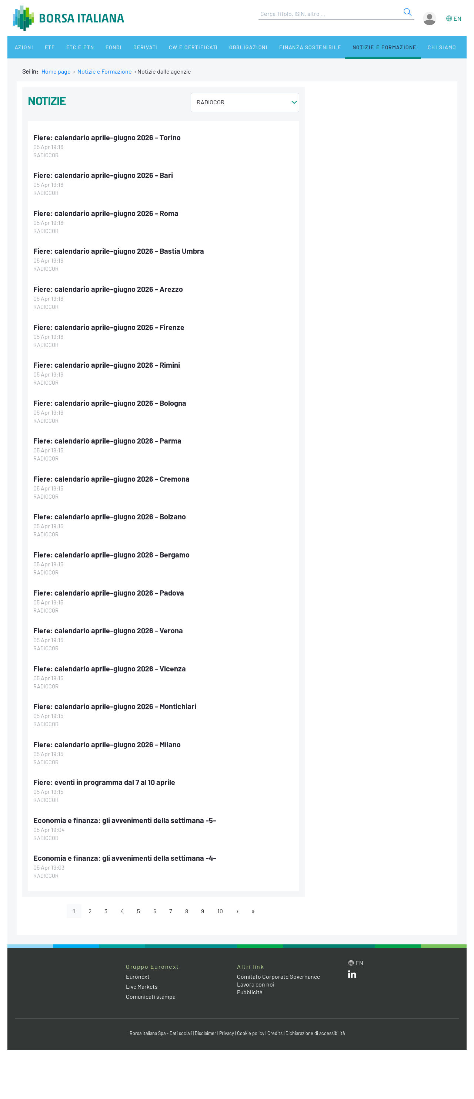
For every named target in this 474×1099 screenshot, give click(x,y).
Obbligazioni (229, 47)
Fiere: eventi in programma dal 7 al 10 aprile (105, 778)
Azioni (21, 47)
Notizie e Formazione (361, 47)
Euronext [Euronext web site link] (138, 971)
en (457, 18)
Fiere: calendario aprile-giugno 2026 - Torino (107, 137)
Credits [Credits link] (276, 1029)
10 (221, 906)
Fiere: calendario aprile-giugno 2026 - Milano (107, 740)
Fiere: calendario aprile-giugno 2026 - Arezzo (108, 288)
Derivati (130, 47)
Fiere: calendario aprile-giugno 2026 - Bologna (110, 401)
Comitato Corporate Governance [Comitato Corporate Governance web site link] (279, 971)
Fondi (101, 47)
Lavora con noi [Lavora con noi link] (256, 979)
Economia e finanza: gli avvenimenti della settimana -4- (125, 853)
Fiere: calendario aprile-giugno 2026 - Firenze (109, 325)
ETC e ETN (71, 47)
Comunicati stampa (151, 992)
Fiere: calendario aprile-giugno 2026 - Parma (107, 438)
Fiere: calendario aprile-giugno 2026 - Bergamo (111, 551)
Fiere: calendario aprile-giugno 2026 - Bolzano (110, 514)
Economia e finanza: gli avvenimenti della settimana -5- (125, 816)
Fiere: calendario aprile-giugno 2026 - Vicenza (110, 665)
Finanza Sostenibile (288, 47)
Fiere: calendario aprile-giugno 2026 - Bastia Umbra (119, 250)
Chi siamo (416, 47)
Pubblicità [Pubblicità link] (250, 987)
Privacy (227, 1029)
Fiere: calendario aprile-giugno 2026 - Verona (108, 627)
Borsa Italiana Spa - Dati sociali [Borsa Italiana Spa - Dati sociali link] (159, 1029)
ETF (43, 47)
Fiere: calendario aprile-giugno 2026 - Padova (109, 589)
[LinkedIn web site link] (352, 971)
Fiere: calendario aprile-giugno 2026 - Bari (103, 175)
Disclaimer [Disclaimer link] (205, 1029)
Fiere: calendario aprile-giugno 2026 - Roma (106, 212)
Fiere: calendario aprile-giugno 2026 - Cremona (111, 476)
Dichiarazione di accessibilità (317, 1029)
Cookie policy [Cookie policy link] (252, 1029)
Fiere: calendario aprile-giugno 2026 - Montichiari (115, 702)
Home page (56, 71)
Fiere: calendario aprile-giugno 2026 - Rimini (107, 363)
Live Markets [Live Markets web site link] (142, 981)
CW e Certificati (176, 47)
